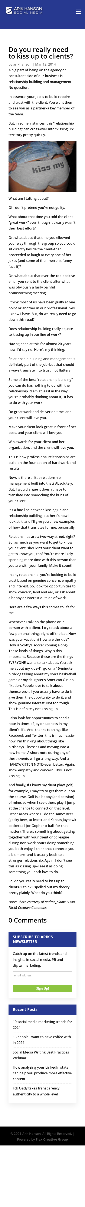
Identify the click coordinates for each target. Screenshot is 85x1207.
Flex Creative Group (52, 1139)
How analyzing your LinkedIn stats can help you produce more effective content (42, 1073)
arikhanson (22, 64)
